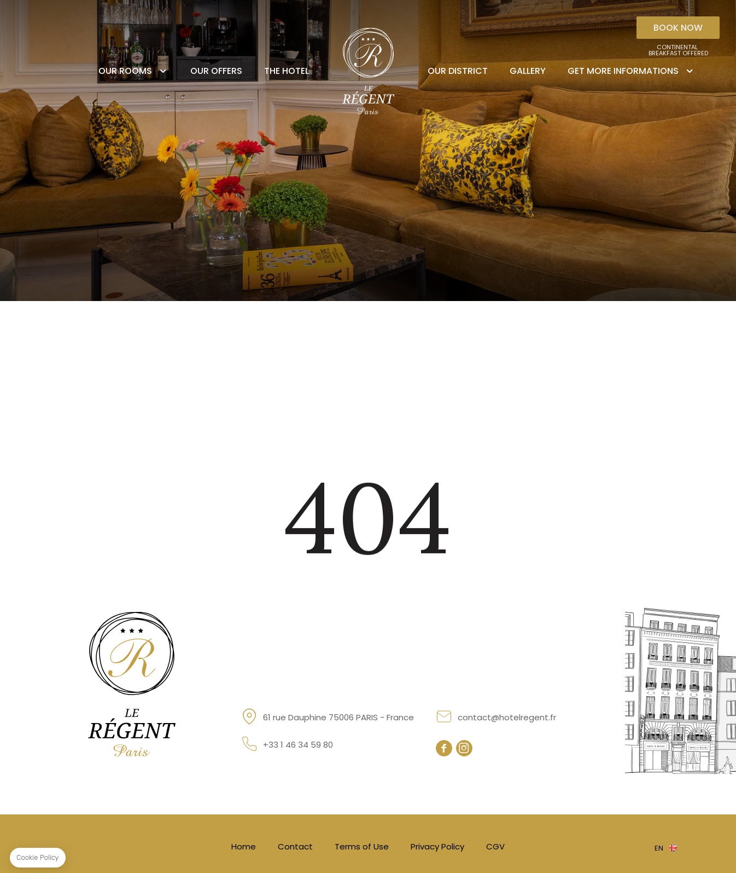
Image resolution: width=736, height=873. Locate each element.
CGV (495, 846)
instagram (464, 748)
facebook (444, 748)
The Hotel (286, 71)
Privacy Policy (437, 846)
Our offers (216, 71)
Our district (458, 71)
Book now (678, 27)
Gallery (528, 71)
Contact (295, 846)
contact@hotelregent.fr (507, 717)
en (659, 848)
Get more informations (623, 71)
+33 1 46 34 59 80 (298, 744)
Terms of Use (362, 846)
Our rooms (125, 71)
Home (243, 846)
